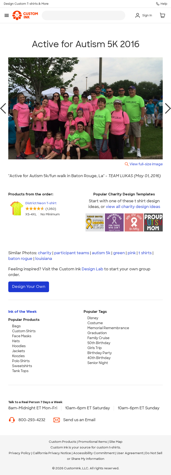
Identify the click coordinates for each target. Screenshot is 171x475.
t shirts (145, 252)
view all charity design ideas (133, 206)
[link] (25, 15)
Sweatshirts (22, 366)
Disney (92, 318)
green (119, 252)
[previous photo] (3, 108)
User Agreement (130, 453)
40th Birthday (99, 358)
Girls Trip (94, 348)
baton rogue (20, 258)
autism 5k (101, 252)
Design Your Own (28, 286)
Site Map (115, 442)
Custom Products (62, 442)
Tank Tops (20, 371)
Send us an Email (79, 419)
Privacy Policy (20, 453)
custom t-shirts (108, 447)
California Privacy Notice (52, 453)
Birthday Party (99, 353)
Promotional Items (92, 442)
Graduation (97, 333)
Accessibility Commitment (94, 453)
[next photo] (168, 108)
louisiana (43, 258)
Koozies (18, 356)
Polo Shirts (21, 361)
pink (132, 252)
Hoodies (19, 346)
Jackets (18, 351)
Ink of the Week (22, 311)
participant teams (71, 252)
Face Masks (21, 336)
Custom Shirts (24, 331)
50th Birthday (98, 343)
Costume (95, 323)
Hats (16, 341)
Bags (16, 326)
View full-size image (146, 164)
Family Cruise (98, 338)
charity (44, 252)
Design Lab (92, 269)
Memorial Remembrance (108, 328)
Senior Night (97, 363)
